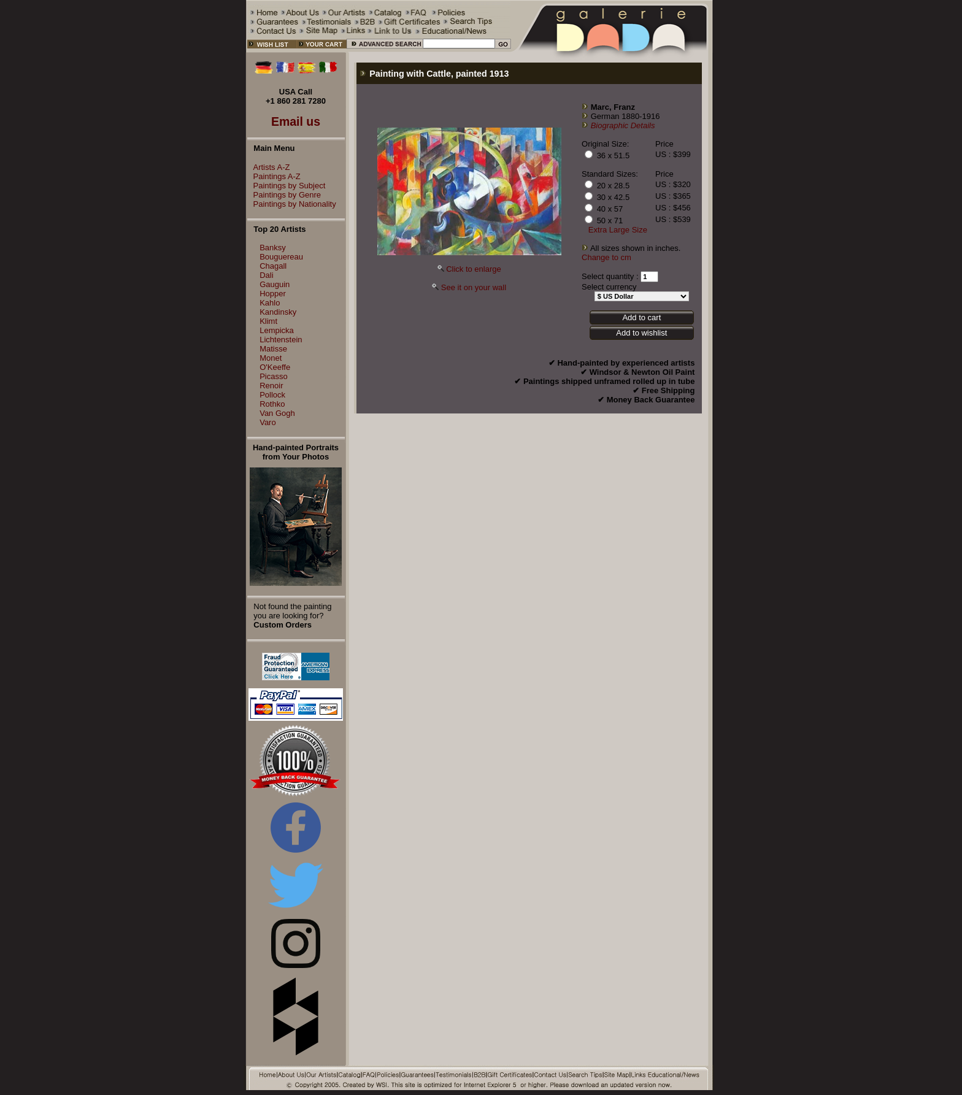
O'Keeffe (275, 367)
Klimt (268, 321)
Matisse (273, 348)
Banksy (273, 247)
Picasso (274, 376)
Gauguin (275, 284)
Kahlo (270, 302)
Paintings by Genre (284, 194)
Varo (268, 422)
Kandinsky (278, 312)
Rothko (272, 404)
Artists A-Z (268, 167)
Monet (271, 358)
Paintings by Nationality (291, 204)
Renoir (271, 385)
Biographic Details (623, 125)
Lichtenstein (281, 339)
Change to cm (606, 257)
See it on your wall (473, 287)
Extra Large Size (617, 229)
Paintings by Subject (286, 185)
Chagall (273, 266)
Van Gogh (277, 413)
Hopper (273, 293)
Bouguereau (281, 256)
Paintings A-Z (274, 176)
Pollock (272, 394)
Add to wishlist (641, 332)
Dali (266, 275)
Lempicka (277, 330)
